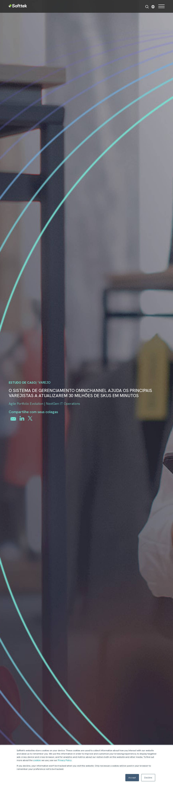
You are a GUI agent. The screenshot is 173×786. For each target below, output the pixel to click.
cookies (37, 760)
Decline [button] (148, 777)
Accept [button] (132, 777)
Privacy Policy (64, 760)
